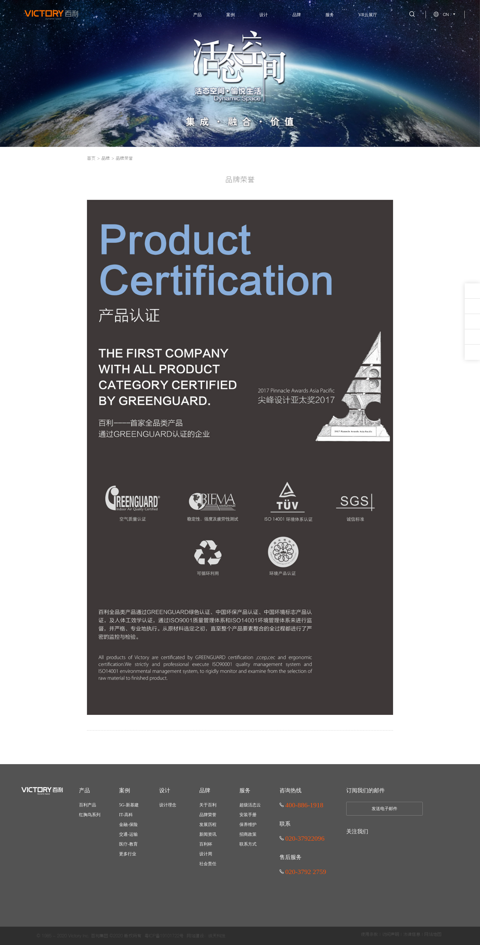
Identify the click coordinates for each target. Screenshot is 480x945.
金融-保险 (128, 824)
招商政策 (248, 834)
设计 (263, 15)
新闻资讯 (207, 834)
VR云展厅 (367, 15)
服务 (329, 15)
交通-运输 (128, 834)
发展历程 (207, 824)
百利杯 (205, 844)
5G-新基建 (129, 805)
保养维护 (248, 824)
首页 (91, 158)
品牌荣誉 (124, 158)
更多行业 (127, 854)
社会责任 (207, 863)
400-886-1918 (301, 805)
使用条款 (369, 934)
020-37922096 (301, 838)
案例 (230, 15)
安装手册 (248, 814)
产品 (197, 15)
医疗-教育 (128, 844)
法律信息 (411, 934)
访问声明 (390, 934)
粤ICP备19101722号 (164, 936)
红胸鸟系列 (89, 814)
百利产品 (87, 805)
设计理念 (167, 805)
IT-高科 (126, 814)
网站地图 (432, 934)
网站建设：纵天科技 (206, 936)
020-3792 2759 (302, 872)
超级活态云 (250, 805)
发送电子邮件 (384, 808)
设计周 (205, 854)
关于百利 (207, 805)
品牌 (296, 15)
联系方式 (248, 844)
